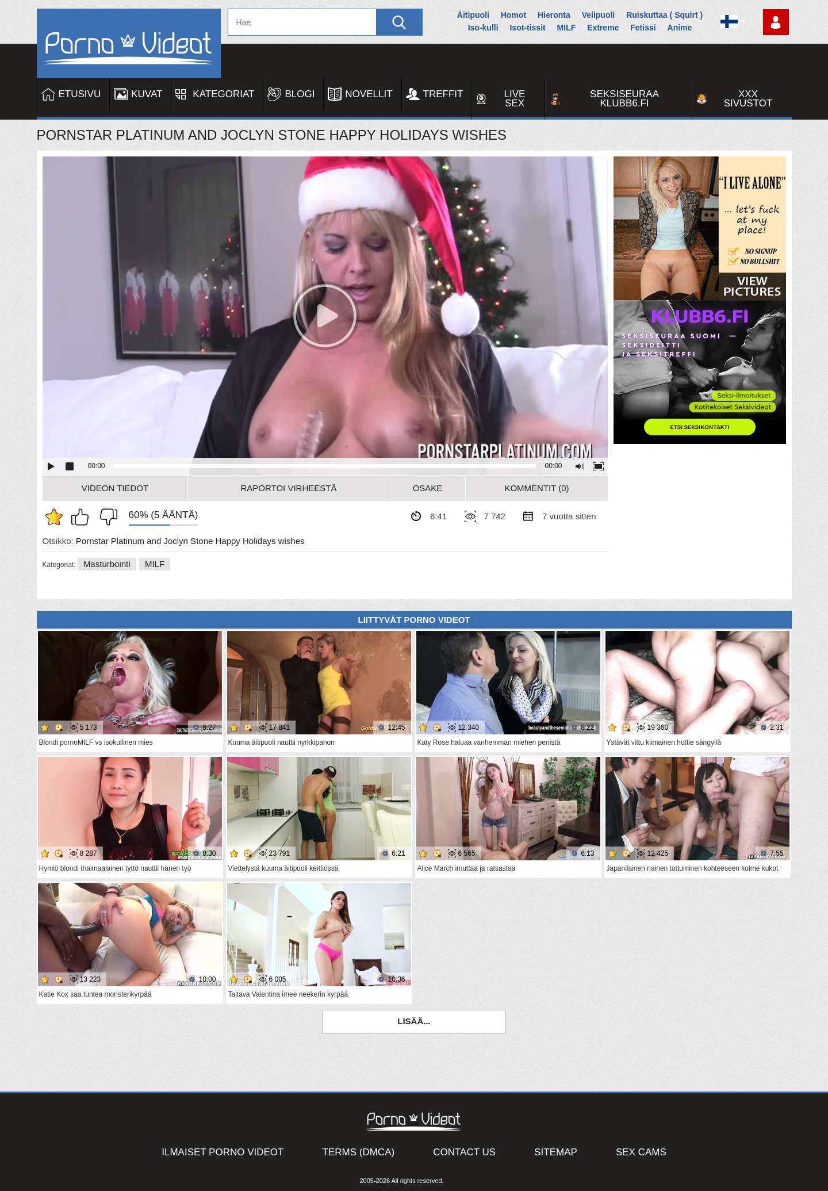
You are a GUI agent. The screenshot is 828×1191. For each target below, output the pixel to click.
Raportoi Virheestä (288, 488)
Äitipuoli (473, 15)
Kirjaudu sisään (776, 22)
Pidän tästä (82, 517)
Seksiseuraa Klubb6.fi (624, 99)
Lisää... (414, 1021)
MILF (566, 27)
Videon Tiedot (115, 488)
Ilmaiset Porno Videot (222, 1152)
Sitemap (555, 1152)
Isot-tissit (527, 27)
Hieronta (554, 15)
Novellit (368, 94)
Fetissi (643, 27)
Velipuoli (598, 15)
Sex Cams (641, 1152)
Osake (428, 488)
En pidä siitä (105, 517)
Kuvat (146, 94)
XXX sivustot (748, 99)
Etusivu (80, 94)
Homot (513, 15)
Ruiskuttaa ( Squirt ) (664, 15)
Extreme (603, 27)
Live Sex (515, 99)
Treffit (443, 94)
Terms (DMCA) (359, 1152)
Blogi (300, 94)
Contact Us (464, 1152)
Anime (680, 27)
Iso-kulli (483, 27)
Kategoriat (223, 94)
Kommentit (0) (536, 488)
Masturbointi (107, 564)
